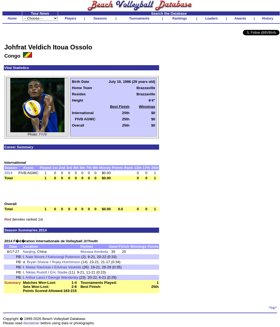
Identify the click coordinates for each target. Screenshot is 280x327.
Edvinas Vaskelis (67, 267)
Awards (240, 18)
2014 (8, 173)
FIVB (43, 134)
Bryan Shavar (38, 262)
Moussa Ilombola (94, 252)
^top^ (273, 308)
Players (70, 18)
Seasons (100, 18)
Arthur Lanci (35, 277)
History (267, 18)
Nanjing (29, 252)
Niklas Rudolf (36, 272)
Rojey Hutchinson (66, 262)
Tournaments (139, 18)
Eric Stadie (58, 272)
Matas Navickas (38, 267)
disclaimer (31, 323)
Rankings (179, 18)
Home (12, 18)
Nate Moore (35, 257)
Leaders (211, 18)
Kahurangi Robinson (64, 257)
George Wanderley (63, 277)
